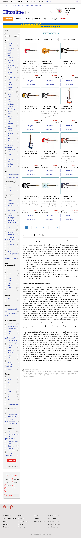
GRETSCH (11, 63)
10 (57, 227)
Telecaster (11, 244)
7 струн (10, 187)
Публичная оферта (39, 521)
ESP (9, 70)
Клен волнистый (13, 434)
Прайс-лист (37, 518)
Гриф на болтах (12, 414)
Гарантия (19, 1)
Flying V (10, 213)
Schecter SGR (12, 67)
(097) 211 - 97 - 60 (53, 518)
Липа (9, 348)
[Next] (61, 227)
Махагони (11, 350)
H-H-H (10, 273)
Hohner (10, 84)
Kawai (7, 491)
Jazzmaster (11, 210)
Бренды (20, 524)
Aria (9, 55)
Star (9, 227)
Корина (10, 345)
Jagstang (10, 208)
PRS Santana (12, 220)
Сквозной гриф (12, 423)
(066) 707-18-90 (35, 6)
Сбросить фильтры (12, 466)
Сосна (10, 360)
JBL (15, 488)
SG (8, 225)
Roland (10, 143)
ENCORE (10, 123)
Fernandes (11, 65)
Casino (10, 241)
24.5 (9, 384)
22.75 (9, 380)
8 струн (10, 190)
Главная (35, 515)
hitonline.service (53, 527)
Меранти (10, 352)
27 (8, 401)
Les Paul (10, 215)
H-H (9, 271)
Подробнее (31, 84)
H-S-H (9, 278)
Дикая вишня (12, 328)
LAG (9, 121)
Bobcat (10, 200)
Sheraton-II (11, 232)
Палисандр (11, 451)
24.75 (9, 392)
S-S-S (9, 288)
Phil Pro (10, 135)
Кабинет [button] (76, 1)
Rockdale (10, 140)
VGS (9, 99)
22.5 (9, 377)
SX (8, 156)
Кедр (9, 331)
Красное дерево (13, 340)
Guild (9, 46)
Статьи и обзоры (23, 521)
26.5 (9, 399)
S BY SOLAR (11, 48)
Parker (10, 131)
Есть (9, 298)
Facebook (11, 507)
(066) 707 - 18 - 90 (53, 521)
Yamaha (10, 166)
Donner (10, 50)
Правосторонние (13, 174)
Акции (20, 515)
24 (8, 382)
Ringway (16, 482)
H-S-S (9, 283)
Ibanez (10, 87)
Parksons (10, 133)
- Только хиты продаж (68, 39)
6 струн (10, 185)
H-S (9, 276)
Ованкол (10, 448)
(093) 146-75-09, (11, 6)
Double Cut (11, 203)
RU (47, 1)
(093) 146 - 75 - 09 (53, 515)
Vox (9, 161)
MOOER (10, 128)
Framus (10, 114)
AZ (8, 198)
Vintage (10, 249)
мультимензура (13, 404)
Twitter (5, 507)
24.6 (9, 387)
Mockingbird (11, 218)
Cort (9, 80)
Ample (10, 53)
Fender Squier (12, 77)
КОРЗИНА (59, 10)
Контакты (41, 1)
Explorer (10, 205)
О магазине (7, 515)
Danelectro (11, 111)
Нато (9, 355)
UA (50, 1)
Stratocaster (11, 230)
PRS (9, 138)
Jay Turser (11, 104)
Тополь (10, 362)
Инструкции (22, 527)
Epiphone (10, 126)
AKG (7, 482)
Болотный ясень (13, 326)
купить (31, 81)
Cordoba (10, 43)
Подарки (33, 1)
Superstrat (11, 235)
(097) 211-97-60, (24, 6)
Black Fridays (12, 109)
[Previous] (23, 227)
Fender (10, 72)
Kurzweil (8, 485)
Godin (9, 82)
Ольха (9, 357)
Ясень (9, 369)
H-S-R (9, 280)
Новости (21, 518)
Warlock (10, 251)
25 (8, 394)
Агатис (10, 324)
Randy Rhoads (12, 222)
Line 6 (9, 89)
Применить (11, 461)
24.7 (9, 389)
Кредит (27, 1)
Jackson (10, 92)
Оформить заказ (72, 15)
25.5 (9, 397)
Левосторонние (13, 177)
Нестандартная (13, 254)
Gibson (10, 118)
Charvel (10, 101)
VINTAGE (10, 159)
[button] (8, 19)
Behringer (11, 60)
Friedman (10, 106)
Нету (9, 301)
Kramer (10, 116)
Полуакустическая (11, 258)
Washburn (11, 164)
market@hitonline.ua (54, 524)
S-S (9, 285)
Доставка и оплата (9, 1)
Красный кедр (12, 343)
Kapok (9, 94)
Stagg (9, 154)
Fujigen (10, 75)
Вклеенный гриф (13, 417)
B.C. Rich (10, 58)
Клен (9, 333)
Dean (9, 97)
